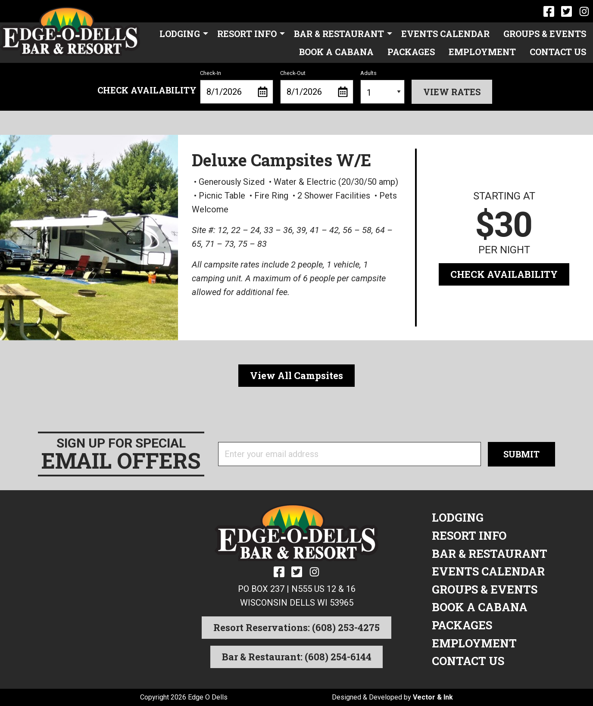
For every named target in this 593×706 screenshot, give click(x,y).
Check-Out (316, 87)
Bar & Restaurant (339, 33)
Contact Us (558, 51)
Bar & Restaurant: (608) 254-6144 (296, 656)
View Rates (452, 91)
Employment (482, 51)
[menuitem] (181, 33)
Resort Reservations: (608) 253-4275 (296, 627)
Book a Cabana (336, 51)
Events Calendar (445, 33)
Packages (411, 51)
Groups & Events (544, 33)
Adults (382, 87)
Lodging (179, 33)
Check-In (236, 87)
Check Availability (504, 274)
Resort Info (247, 33)
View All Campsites (296, 375)
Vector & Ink (433, 697)
